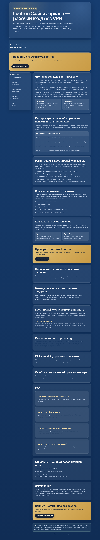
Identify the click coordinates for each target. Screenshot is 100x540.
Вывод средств (15, 91)
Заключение (15, 108)
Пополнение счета (16, 89)
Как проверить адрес (17, 79)
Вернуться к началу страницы (61, 534)
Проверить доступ (42, 258)
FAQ (13, 103)
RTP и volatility (15, 98)
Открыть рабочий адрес (20, 66)
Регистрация (15, 82)
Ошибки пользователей (18, 101)
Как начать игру (16, 86)
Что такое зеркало (16, 77)
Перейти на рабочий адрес (45, 515)
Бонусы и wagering (16, 93)
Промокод (14, 96)
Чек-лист (14, 105)
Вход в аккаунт (15, 84)
